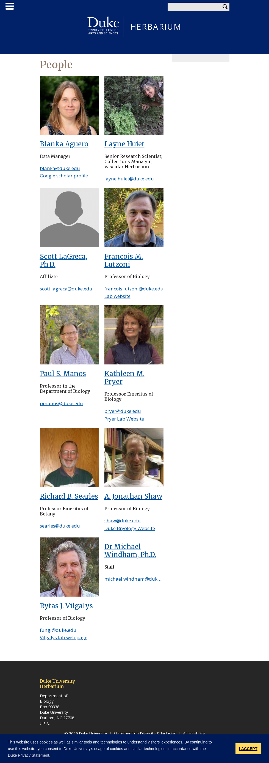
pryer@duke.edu (122, 411)
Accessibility (194, 733)
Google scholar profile (64, 175)
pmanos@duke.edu (61, 403)
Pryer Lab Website (124, 419)
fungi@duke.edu (58, 630)
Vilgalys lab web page (63, 637)
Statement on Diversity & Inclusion (144, 733)
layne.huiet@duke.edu (129, 178)
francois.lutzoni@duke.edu (133, 289)
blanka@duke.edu (60, 168)
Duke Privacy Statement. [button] (29, 755)
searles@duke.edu (60, 526)
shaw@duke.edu (122, 520)
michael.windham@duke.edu (137, 579)
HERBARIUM (156, 27)
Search (225, 7)
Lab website (117, 296)
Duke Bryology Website (129, 528)
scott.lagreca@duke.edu (66, 289)
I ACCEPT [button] (248, 748)
